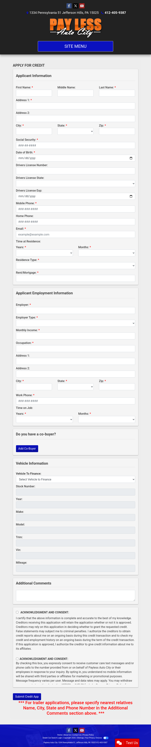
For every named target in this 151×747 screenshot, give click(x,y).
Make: (20, 511)
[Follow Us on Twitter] (75, 6)
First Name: (23, 87)
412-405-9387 (115, 13)
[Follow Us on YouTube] (81, 6)
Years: (20, 247)
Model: (20, 524)
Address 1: (23, 100)
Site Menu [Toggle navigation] (76, 46)
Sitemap (80, 738)
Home (59, 735)
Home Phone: (25, 216)
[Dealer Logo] (75, 28)
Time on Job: (24, 408)
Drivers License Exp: (29, 190)
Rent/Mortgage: (26, 272)
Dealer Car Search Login (52, 738)
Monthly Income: (27, 330)
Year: (19, 499)
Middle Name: (66, 87)
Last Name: (106, 87)
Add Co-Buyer (27, 448)
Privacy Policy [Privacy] (88, 735)
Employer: (22, 304)
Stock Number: (25, 486)
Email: (20, 228)
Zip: (101, 125)
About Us (67, 735)
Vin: (18, 550)
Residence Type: (26, 260)
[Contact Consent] (17, 659)
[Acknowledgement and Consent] (17, 612)
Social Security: (26, 139)
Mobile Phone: (25, 203)
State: (61, 125)
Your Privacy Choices (96, 738)
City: (19, 125)
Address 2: (23, 113)
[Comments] (75, 595)
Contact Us (76, 735)
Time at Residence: (28, 241)
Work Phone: (24, 395)
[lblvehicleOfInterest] (75, 479)
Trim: (19, 537)
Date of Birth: (24, 152)
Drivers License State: (30, 178)
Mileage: (21, 562)
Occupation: (24, 343)
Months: (83, 247)
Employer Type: (26, 317)
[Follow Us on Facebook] (69, 6)
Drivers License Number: (32, 165)
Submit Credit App (27, 696)
